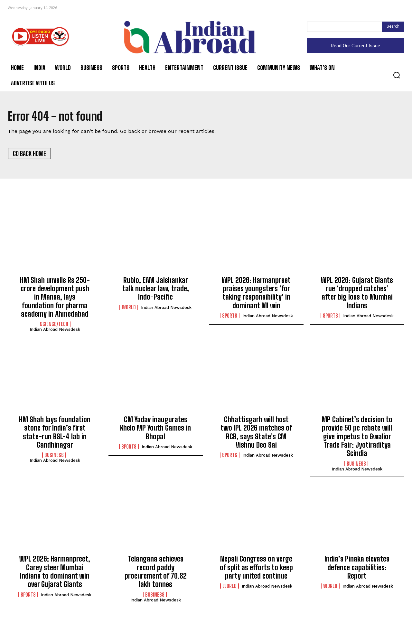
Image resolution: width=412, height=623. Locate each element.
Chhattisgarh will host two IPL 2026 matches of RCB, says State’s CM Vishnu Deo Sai (256, 434)
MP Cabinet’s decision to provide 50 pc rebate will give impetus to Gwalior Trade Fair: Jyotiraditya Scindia (357, 438)
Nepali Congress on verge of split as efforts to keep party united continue (256, 569)
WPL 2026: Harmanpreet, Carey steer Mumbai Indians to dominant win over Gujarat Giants (54, 574)
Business (54, 457)
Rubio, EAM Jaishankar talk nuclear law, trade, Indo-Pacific (155, 290)
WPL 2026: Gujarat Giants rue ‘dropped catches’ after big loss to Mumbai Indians (357, 295)
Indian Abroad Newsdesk (55, 331)
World (129, 309)
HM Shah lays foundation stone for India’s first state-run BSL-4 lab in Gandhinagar (54, 434)
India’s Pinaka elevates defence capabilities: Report (356, 569)
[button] (396, 75)
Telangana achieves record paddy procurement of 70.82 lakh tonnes (156, 574)
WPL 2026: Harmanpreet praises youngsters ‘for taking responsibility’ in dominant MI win (256, 295)
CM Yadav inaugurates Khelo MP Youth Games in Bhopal (155, 430)
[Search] (393, 27)
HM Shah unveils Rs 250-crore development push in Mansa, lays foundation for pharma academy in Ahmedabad (55, 299)
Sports (229, 318)
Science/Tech (54, 326)
